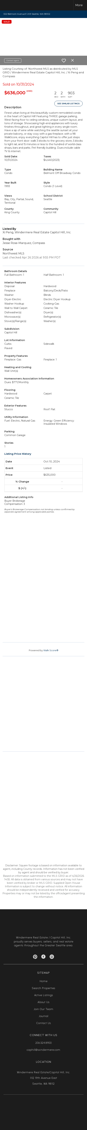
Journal (43, 1016)
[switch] (63, 60)
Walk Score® (50, 650)
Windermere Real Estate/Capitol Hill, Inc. (43, 1072)
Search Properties (43, 988)
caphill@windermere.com (43, 1049)
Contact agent (12, 60)
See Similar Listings (68, 103)
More (79, 5)
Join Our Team (43, 1009)
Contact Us (43, 1023)
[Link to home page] (10, 5)
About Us (43, 1002)
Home (44, 981)
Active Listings (43, 995)
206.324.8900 (43, 1042)
